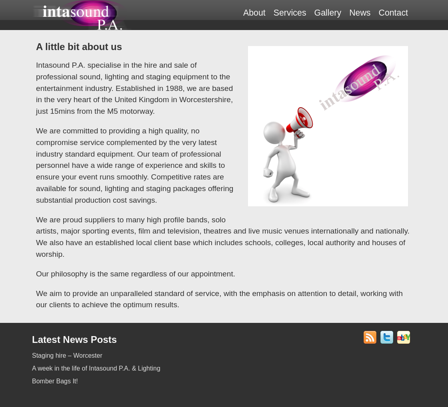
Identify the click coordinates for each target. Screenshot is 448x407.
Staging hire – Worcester (67, 355)
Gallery (328, 13)
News (359, 13)
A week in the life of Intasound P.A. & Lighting (96, 368)
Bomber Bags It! (55, 381)
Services (290, 13)
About (254, 13)
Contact (393, 13)
